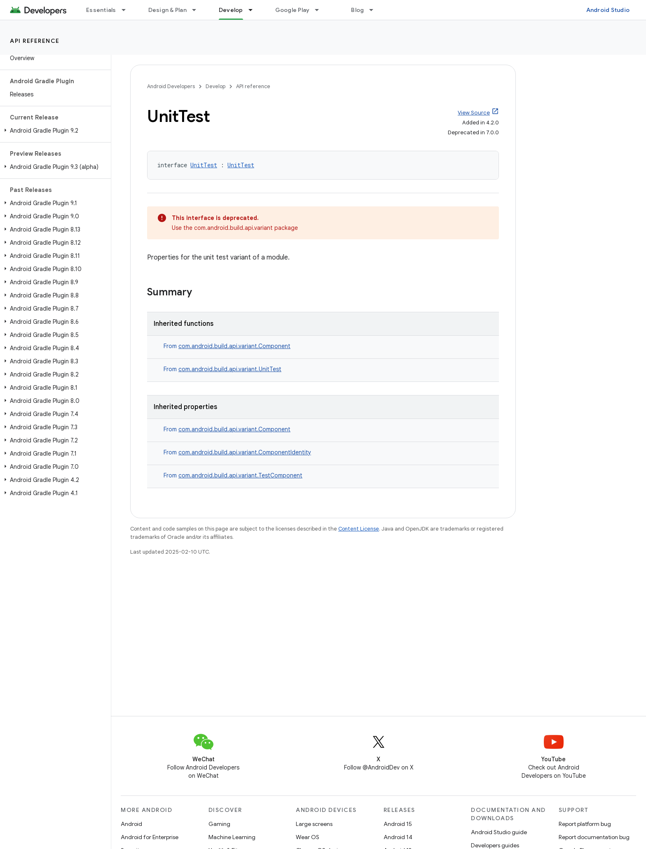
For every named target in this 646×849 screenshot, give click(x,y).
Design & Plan (167, 10)
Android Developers (171, 86)
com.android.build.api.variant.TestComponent (240, 475)
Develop (215, 86)
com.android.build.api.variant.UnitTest (229, 369)
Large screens (314, 824)
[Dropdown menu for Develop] (254, 10)
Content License (358, 528)
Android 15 (398, 824)
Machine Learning (231, 837)
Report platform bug (585, 824)
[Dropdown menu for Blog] (375, 10)
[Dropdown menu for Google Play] (320, 10)
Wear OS (307, 837)
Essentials (101, 10)
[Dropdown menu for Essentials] (127, 10)
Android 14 (398, 837)
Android (131, 824)
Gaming (219, 824)
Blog (357, 10)
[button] (54, 130)
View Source (474, 112)
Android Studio (608, 10)
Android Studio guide (499, 832)
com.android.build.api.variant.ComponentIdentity (244, 452)
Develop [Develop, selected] (231, 10)
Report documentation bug (594, 837)
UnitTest (203, 165)
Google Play (292, 10)
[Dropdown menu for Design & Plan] (198, 10)
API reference (35, 40)
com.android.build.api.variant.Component (234, 346)
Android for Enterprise (149, 837)
